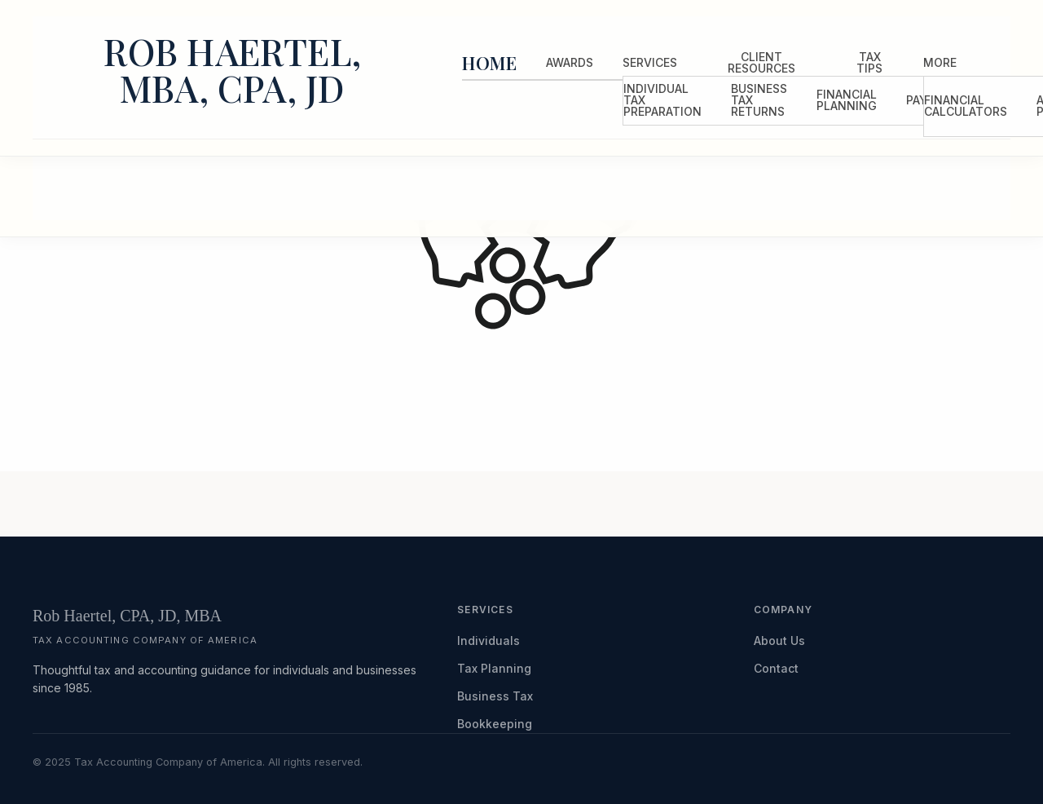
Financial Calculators (965, 105)
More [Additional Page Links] (940, 62)
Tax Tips (869, 62)
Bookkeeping (494, 724)
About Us (779, 640)
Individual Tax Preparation (662, 100)
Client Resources (761, 62)
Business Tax (495, 696)
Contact (776, 668)
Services (650, 62)
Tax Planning (494, 668)
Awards (569, 62)
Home (489, 63)
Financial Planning (846, 100)
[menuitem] (489, 63)
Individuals (488, 640)
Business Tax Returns (759, 100)
